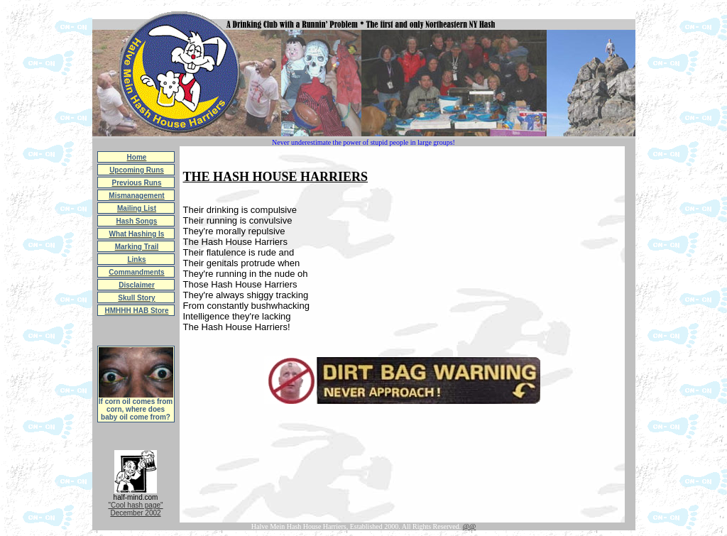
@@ (469, 526)
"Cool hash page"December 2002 (135, 509)
